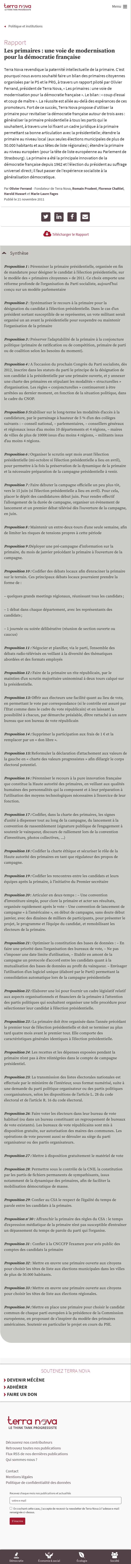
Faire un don (22, 1394)
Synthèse (19, 253)
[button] (124, 7)
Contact (12, 1471)
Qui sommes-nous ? (21, 1459)
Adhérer (17, 1387)
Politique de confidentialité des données (38, 1482)
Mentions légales (19, 1476)
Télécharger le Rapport (65, 234)
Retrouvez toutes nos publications (33, 1448)
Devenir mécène (26, 1380)
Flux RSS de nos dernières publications (37, 1453)
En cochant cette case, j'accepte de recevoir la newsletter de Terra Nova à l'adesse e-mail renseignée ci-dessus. (64, 1510)
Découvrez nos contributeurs (29, 1442)
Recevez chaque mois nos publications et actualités (40, 1493)
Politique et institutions (25, 26)
